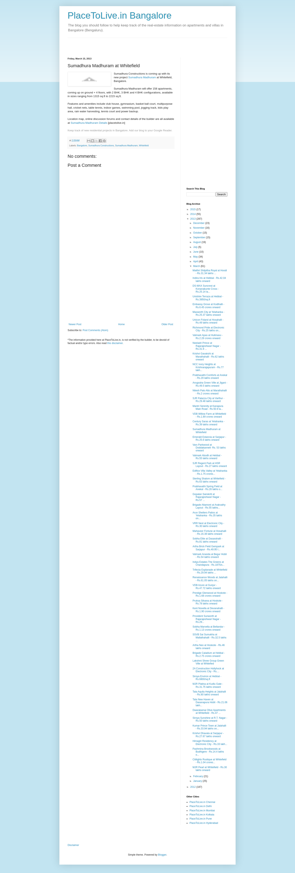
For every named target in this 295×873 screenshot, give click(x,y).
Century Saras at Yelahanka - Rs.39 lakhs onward (209, 423)
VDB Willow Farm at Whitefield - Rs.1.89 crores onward (209, 415)
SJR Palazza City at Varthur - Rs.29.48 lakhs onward (208, 400)
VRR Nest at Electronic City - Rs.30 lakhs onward (208, 525)
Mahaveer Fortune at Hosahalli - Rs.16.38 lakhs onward (209, 532)
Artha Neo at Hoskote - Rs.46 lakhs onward (209, 646)
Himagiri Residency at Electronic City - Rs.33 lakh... (210, 742)
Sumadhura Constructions (101, 145)
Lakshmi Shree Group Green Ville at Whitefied (208, 662)
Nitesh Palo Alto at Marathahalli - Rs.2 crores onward (210, 392)
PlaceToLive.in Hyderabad (203, 823)
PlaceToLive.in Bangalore (120, 15)
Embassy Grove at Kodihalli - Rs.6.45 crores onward (208, 306)
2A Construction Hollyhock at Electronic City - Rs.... (208, 670)
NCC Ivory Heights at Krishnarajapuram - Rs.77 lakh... (208, 367)
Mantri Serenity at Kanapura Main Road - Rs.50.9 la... (208, 407)
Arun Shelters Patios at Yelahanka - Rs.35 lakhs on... (207, 515)
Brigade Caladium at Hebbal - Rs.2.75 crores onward (209, 654)
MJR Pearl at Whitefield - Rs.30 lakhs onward (210, 769)
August (197, 242)
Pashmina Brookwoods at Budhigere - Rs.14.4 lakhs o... (208, 751)
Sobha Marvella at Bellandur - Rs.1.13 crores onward (209, 628)
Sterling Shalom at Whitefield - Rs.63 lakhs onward (209, 480)
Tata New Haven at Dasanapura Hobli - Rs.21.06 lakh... (210, 702)
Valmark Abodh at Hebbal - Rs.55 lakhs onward (207, 457)
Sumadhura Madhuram (142, 77)
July (195, 247)
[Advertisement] (115, 44)
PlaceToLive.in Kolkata (201, 814)
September (199, 237)
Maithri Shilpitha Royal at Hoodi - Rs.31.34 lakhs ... (210, 272)
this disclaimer (115, 343)
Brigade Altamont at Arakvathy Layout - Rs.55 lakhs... (209, 506)
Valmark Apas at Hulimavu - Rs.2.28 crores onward (208, 336)
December (199, 223)
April (196, 261)
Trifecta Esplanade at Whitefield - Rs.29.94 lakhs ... (210, 571)
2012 (193, 787)
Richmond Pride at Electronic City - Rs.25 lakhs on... (208, 329)
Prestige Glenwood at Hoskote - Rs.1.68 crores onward (210, 594)
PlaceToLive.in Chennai (202, 802)
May (196, 256)
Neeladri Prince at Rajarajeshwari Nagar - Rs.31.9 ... (207, 346)
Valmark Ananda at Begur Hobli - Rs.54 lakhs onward (210, 556)
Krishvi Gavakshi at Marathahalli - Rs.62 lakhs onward (208, 356)
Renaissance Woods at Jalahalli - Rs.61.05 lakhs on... (210, 579)
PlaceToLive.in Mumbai (202, 810)
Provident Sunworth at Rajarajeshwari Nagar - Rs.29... (207, 619)
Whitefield (144, 145)
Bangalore (82, 145)
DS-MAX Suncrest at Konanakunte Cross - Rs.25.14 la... (206, 288)
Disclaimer (73, 845)
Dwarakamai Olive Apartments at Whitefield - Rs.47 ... (209, 711)
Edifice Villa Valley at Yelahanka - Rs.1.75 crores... (210, 472)
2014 (193, 214)
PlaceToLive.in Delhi (200, 806)
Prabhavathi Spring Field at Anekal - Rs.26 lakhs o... (207, 488)
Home (121, 324)
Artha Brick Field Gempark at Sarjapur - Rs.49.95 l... (208, 548)
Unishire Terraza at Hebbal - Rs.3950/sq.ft (208, 298)
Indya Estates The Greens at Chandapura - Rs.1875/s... (209, 563)
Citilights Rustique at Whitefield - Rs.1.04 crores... (209, 761)
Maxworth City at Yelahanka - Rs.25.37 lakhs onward (208, 313)
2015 (193, 209)
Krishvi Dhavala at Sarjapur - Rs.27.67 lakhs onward (208, 735)
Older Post (167, 324)
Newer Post (75, 324)
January (198, 781)
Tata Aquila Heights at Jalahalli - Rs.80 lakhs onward (209, 693)
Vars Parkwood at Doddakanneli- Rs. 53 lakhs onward (209, 447)
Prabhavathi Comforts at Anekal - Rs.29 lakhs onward (210, 376)
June (196, 251)
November (199, 227)
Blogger (162, 854)
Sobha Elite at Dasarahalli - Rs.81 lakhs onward (207, 540)
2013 (193, 218)
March (197, 266)
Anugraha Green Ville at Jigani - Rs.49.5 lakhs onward (210, 384)
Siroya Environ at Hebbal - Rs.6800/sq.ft (207, 678)
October (198, 232)
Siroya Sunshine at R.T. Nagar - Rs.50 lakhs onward (210, 719)
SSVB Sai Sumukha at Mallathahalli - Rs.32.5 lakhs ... (209, 637)
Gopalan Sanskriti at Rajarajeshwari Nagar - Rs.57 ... (207, 497)
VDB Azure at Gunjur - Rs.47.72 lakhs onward (207, 586)
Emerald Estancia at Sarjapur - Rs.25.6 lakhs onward (209, 438)
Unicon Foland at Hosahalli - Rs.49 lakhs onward (208, 321)
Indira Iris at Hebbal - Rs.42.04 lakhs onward (209, 279)
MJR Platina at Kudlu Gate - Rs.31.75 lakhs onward (208, 685)
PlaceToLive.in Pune (200, 818)
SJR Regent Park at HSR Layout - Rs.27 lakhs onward (210, 465)
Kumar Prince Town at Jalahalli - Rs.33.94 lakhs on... (209, 727)
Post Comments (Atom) (95, 330)
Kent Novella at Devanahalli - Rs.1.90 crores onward (208, 610)
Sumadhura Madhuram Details (89, 122)
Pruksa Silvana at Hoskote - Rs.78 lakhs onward (208, 602)
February (198, 776)
